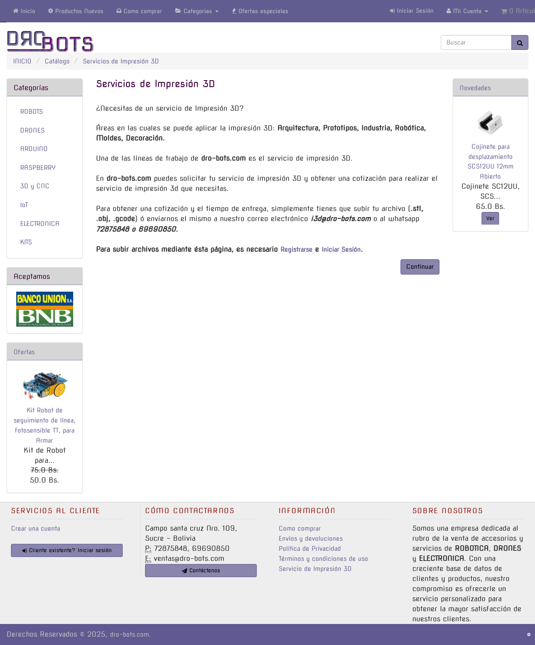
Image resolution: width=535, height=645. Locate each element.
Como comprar (300, 528)
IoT (24, 205)
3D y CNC (35, 186)
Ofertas (24, 352)
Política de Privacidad (310, 549)
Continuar (420, 266)
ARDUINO (34, 149)
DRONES (32, 130)
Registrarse (296, 250)
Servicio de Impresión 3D (315, 569)
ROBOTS (31, 112)
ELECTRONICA (40, 224)
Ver (490, 218)
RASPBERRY (38, 168)
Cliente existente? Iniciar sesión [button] (67, 550)
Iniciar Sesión (411, 10)
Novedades (475, 88)
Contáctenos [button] (201, 570)
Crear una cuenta (35, 528)
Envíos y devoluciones (311, 539)
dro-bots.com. (130, 634)
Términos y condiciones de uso (323, 559)
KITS (26, 242)
